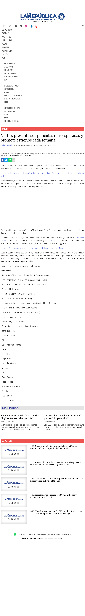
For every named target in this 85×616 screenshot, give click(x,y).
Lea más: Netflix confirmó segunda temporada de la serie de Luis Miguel (32, 248)
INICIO (4, 26)
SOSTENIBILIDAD (8, 89)
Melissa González (7, 145)
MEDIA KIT (32, 534)
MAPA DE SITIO (66, 534)
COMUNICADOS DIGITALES (11, 121)
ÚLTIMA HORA (7, 29)
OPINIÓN (5, 54)
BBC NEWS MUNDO (9, 73)
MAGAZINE (5, 47)
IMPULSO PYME (8, 67)
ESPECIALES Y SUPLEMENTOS (12, 95)
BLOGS (5, 114)
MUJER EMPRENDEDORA (10, 76)
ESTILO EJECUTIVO (9, 63)
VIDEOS (5, 117)
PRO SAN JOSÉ (8, 70)
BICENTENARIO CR (9, 111)
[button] (82, 26)
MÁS (3, 58)
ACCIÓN (4, 43)
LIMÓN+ (5, 102)
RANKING (6, 92)
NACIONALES (6, 36)
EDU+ (5, 80)
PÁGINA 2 (5, 33)
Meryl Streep (51, 240)
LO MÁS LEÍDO (7, 40)
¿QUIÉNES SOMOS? (53, 534)
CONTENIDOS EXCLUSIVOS (12, 108)
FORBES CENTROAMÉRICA (11, 98)
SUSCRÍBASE (41, 534)
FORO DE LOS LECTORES (11, 86)
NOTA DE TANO (7, 50)
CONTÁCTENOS (22, 534)
